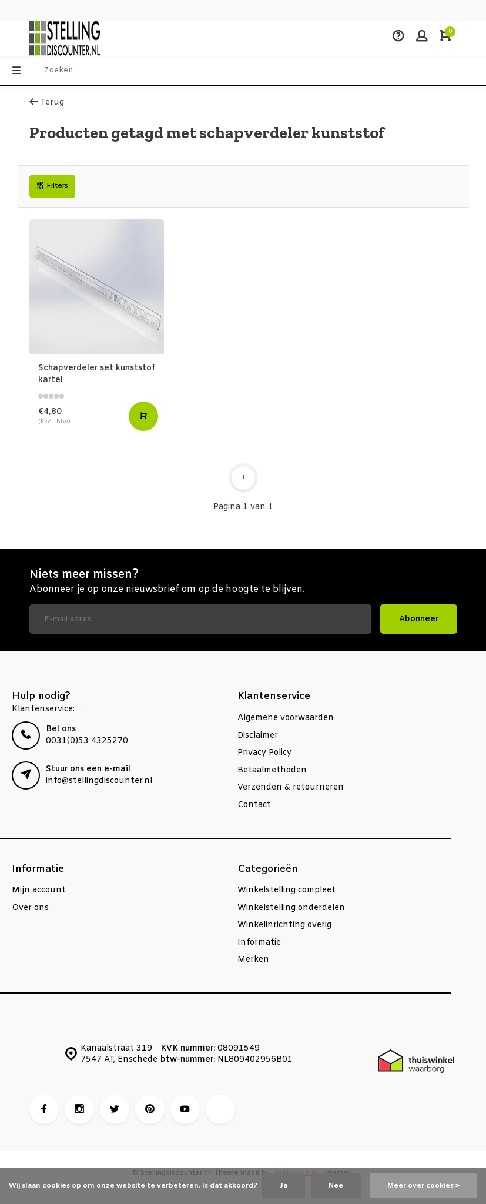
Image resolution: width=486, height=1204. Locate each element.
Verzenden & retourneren (290, 787)
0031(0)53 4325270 (87, 741)
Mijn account (39, 890)
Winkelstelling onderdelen (291, 908)
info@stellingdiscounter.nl (99, 781)
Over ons (30, 908)
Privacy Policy (264, 752)
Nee (336, 1185)
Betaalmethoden (272, 770)
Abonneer (418, 619)
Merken (253, 959)
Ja (283, 1185)
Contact (254, 805)
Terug (46, 102)
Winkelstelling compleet (286, 890)
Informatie (259, 942)
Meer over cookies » (423, 1185)
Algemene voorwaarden (285, 718)
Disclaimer (257, 735)
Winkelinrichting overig (284, 925)
